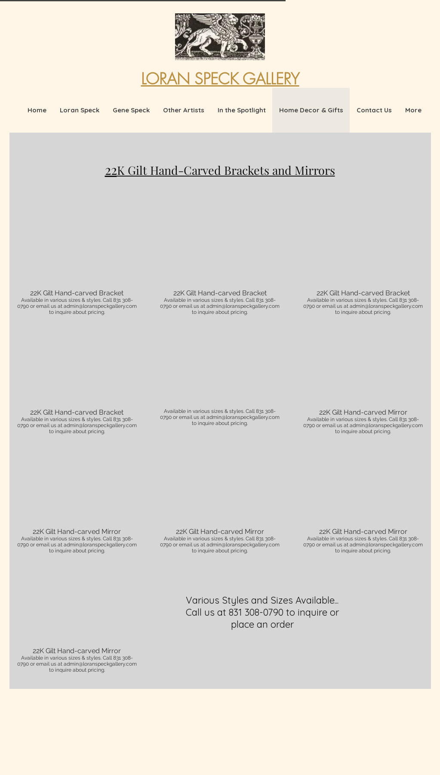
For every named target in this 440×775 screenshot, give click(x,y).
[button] (77, 261)
